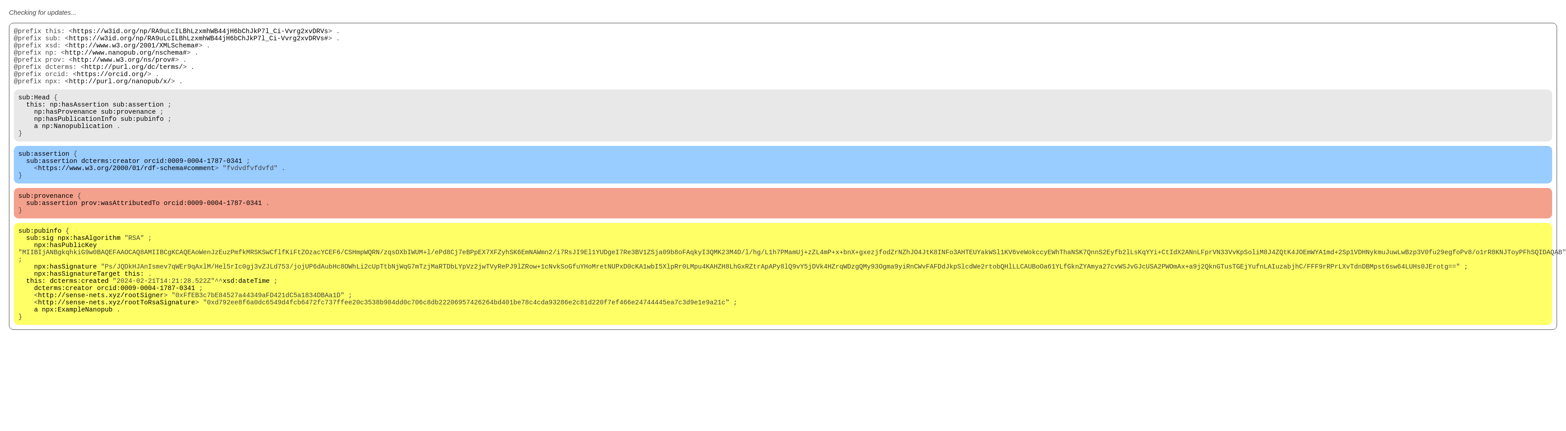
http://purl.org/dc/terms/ (133, 77)
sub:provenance (128, 130)
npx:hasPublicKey (65, 287)
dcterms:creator (110, 188)
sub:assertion (138, 121)
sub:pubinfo (142, 139)
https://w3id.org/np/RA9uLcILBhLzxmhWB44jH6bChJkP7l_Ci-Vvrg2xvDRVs (200, 32)
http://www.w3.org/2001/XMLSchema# (133, 50)
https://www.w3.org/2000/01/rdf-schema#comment (126, 197)
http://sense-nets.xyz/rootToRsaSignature (116, 358)
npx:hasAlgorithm (89, 278)
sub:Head (34, 112)
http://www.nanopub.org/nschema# (126, 59)
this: (36, 121)
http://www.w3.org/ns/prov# (124, 68)
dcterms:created (79, 332)
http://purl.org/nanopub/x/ (120, 94)
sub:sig (40, 278)
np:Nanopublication (77, 148)
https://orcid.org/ (112, 85)
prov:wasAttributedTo (120, 238)
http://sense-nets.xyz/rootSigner (100, 350)
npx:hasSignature (65, 314)
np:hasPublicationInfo (75, 139)
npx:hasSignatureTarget (77, 323)
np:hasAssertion (79, 121)
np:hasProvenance (65, 130)
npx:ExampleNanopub (77, 367)
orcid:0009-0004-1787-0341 (193, 188)
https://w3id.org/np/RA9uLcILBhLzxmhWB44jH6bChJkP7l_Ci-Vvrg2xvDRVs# (198, 41)
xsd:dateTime (246, 332)
